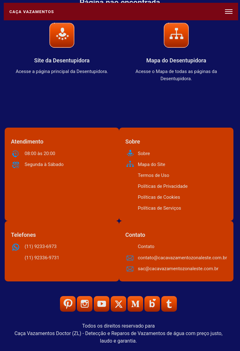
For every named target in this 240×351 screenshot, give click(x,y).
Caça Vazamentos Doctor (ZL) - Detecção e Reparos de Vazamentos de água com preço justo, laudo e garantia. (118, 337)
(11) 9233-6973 (41, 246)
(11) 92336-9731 (42, 258)
